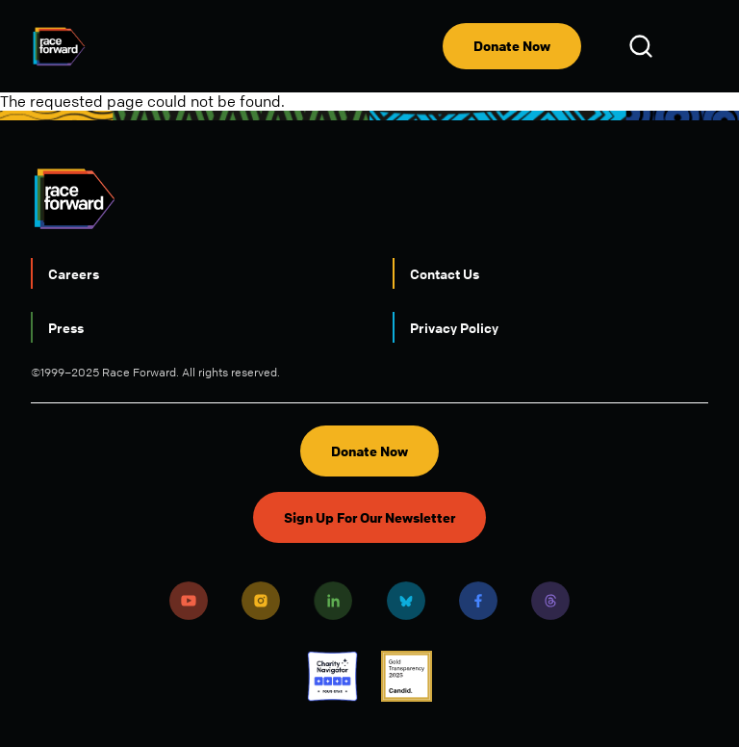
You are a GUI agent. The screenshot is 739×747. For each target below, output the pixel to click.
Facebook (478, 600)
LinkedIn (333, 600)
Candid (406, 676)
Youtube (188, 600)
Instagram (261, 600)
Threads (550, 600)
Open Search (643, 46)
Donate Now (511, 46)
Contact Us (444, 273)
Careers (73, 273)
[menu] (692, 46)
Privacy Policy (454, 327)
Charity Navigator (332, 676)
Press (66, 327)
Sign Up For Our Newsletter (369, 517)
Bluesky (406, 600)
